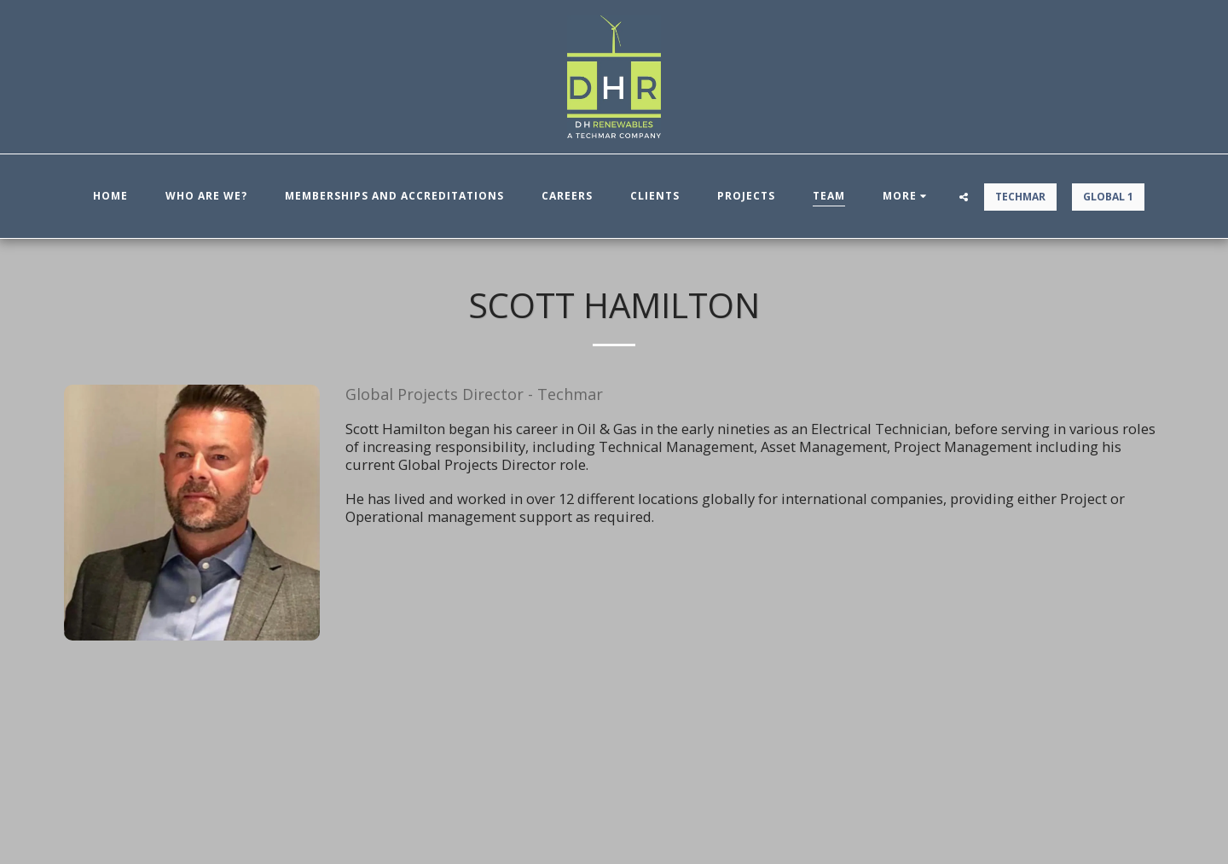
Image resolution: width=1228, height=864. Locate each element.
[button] (964, 196)
